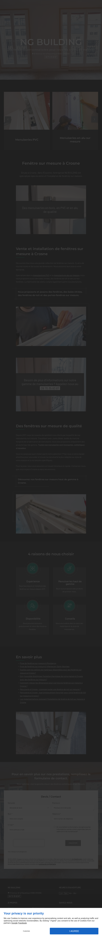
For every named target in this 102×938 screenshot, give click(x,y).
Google (14, 923)
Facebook (22, 923)
